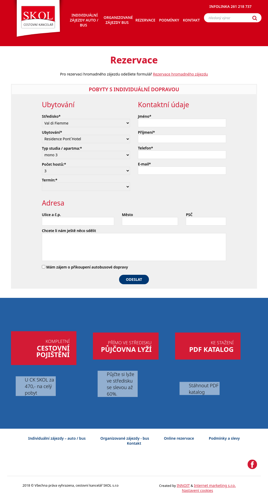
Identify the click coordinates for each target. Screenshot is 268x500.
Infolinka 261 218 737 (230, 6)
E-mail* (144, 164)
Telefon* (145, 148)
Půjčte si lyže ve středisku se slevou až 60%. (120, 384)
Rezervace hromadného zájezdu (180, 74)
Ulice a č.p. (51, 214)
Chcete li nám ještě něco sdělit (69, 230)
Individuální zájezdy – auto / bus (57, 438)
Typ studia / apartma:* (62, 148)
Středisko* (51, 116)
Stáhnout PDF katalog (203, 388)
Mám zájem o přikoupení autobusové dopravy (85, 267)
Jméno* (144, 116)
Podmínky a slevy (224, 438)
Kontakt (134, 443)
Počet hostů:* (54, 164)
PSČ (189, 214)
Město (127, 214)
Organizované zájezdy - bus (124, 438)
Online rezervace (179, 438)
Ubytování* (52, 132)
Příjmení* (146, 132)
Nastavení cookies (197, 490)
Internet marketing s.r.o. (215, 485)
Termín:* (49, 180)
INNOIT (183, 485)
